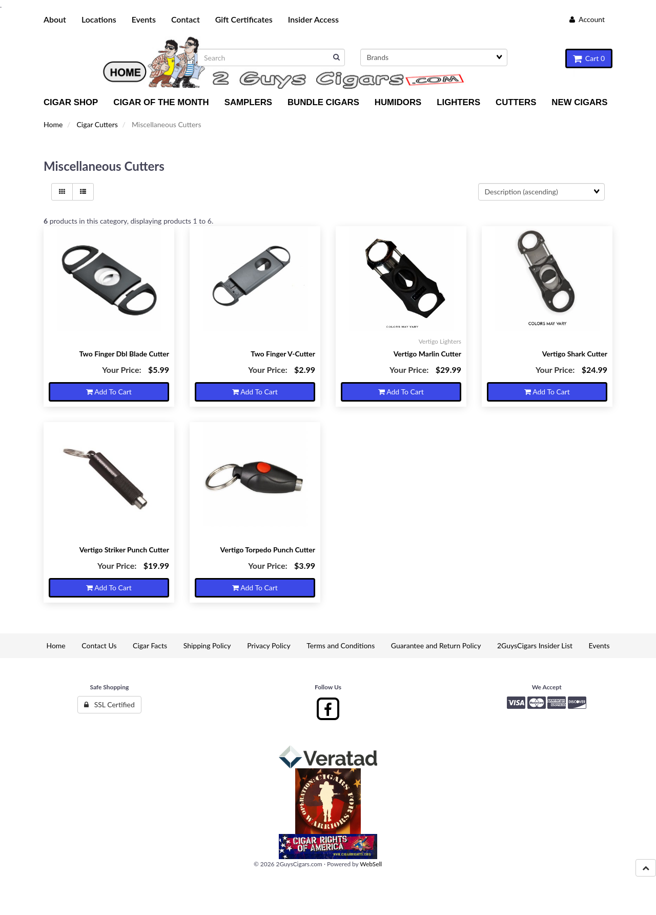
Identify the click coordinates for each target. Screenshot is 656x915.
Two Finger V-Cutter (283, 353)
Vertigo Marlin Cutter (427, 353)
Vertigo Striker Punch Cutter (124, 549)
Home (53, 124)
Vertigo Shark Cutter (574, 353)
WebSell (371, 864)
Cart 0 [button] (589, 58)
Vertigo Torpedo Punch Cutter (267, 549)
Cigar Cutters (96, 124)
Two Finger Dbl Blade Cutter (124, 353)
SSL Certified (109, 704)
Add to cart (109, 391)
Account (587, 19)
